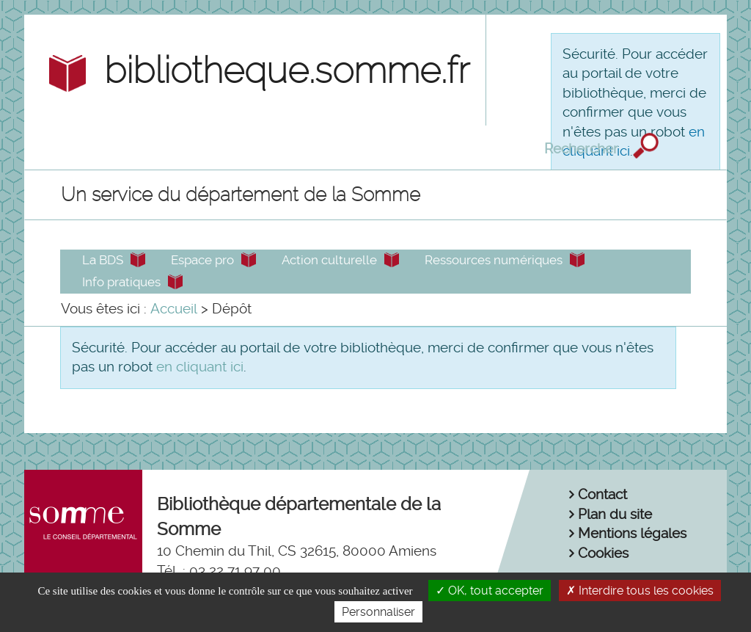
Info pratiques (121, 282)
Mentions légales (632, 533)
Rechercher (583, 148)
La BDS (102, 260)
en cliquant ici (199, 366)
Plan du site (615, 514)
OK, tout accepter (489, 591)
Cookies (603, 553)
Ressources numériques (494, 260)
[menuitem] (173, 309)
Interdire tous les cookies (640, 591)
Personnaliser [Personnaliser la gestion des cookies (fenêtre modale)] (378, 612)
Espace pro (202, 260)
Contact (602, 494)
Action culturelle (329, 260)
